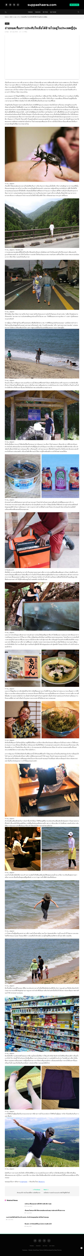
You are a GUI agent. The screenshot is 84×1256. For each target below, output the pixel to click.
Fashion (37, 12)
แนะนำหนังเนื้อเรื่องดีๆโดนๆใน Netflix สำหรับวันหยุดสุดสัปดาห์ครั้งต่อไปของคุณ (27, 1217)
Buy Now (53, 12)
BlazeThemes (57, 1250)
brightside (23, 1182)
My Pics (45, 12)
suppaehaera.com (42, 5)
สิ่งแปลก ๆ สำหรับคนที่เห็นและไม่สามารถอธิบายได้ (38, 1224)
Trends (30, 12)
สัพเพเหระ (41, 1182)
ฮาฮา (7, 23)
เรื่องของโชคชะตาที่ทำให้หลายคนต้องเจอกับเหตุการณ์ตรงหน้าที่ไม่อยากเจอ (45, 1210)
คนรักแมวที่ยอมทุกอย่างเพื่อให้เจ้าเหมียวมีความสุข (38, 1204)
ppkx (7, 32)
